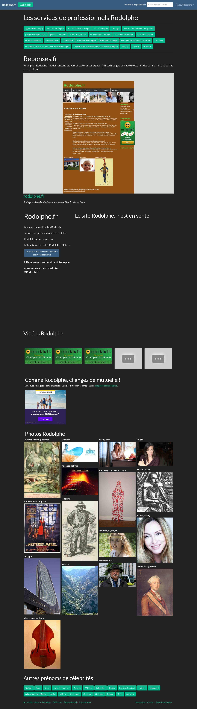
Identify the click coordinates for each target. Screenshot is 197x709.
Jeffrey (62, 694)
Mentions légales (164, 702)
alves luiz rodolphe (55, 28)
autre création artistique (79, 28)
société (125, 46)
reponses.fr (68, 40)
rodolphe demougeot (86, 40)
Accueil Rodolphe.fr (32, 702)
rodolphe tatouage (108, 40)
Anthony (130, 694)
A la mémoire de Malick (35, 694)
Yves (38, 688)
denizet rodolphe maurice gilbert (138, 28)
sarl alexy (159, 40)
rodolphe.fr (34, 196)
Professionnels (71, 702)
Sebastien (100, 688)
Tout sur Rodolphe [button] (183, 5)
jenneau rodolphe (58, 34)
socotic (136, 46)
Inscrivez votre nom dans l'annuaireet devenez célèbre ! (42, 253)
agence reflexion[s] (34, 28)
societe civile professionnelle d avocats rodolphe (47, 46)
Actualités (46, 702)
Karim (52, 694)
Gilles (47, 688)
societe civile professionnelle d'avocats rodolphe (96, 46)
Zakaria (77, 688)
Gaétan (28, 688)
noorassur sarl (52, 40)
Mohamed (154, 688)
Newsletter (140, 702)
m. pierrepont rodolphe (100, 34)
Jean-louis (74, 694)
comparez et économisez (106, 385)
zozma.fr (147, 46)
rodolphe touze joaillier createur (136, 40)
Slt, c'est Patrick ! (127, 688)
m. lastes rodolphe (78, 34)
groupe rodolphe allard (35, 34)
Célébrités (25, 5)
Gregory (87, 694)
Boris (119, 694)
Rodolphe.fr (9, 4)
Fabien (110, 694)
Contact (151, 702)
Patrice (142, 688)
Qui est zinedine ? (61, 688)
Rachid (112, 688)
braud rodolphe (101, 28)
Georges (99, 694)
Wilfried (88, 688)
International (85, 702)
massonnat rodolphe (124, 34)
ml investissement (145, 34)
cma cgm (115, 28)
